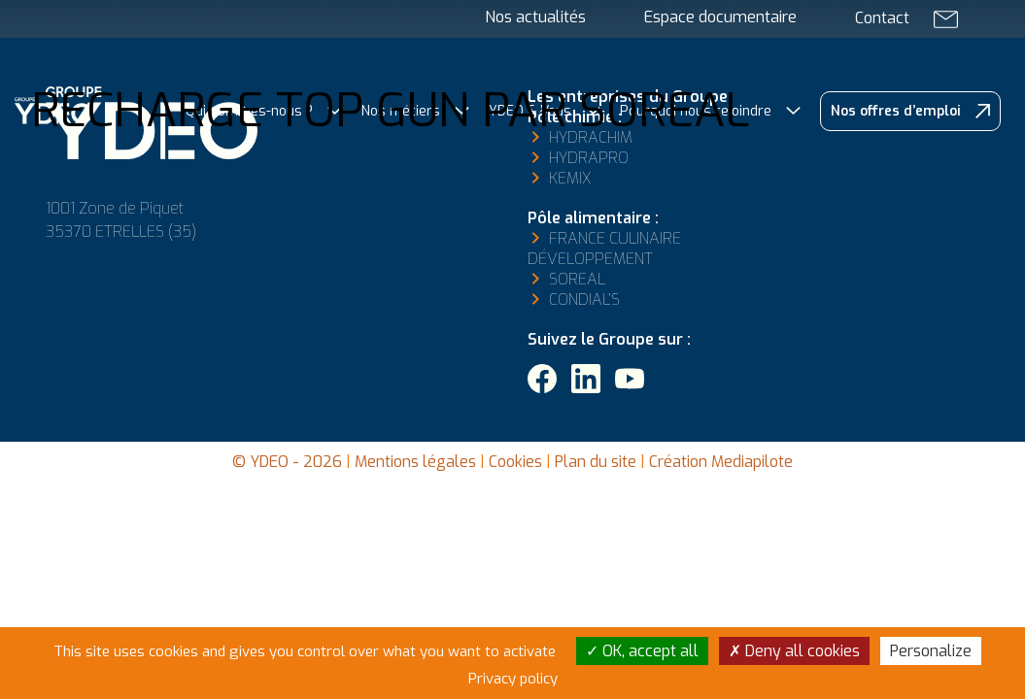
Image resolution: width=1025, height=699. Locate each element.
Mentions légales (415, 461)
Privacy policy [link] (513, 678)
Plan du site (595, 461)
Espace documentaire (720, 17)
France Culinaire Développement (604, 248)
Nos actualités (535, 17)
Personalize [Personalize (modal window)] (931, 651)
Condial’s (584, 299)
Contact (882, 18)
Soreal (577, 279)
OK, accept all (642, 651)
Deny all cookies (794, 651)
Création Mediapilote (721, 461)
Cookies (515, 461)
